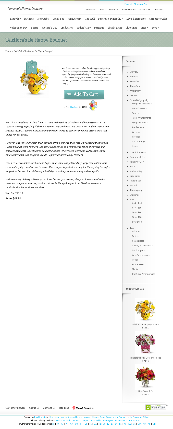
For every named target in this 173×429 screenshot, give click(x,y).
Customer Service (15, 408)
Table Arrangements (141, 118)
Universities (145, 9)
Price (144, 27)
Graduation (66, 27)
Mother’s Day (49, 27)
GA (95, 424)
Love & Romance (136, 18)
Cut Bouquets (138, 250)
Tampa (84, 420)
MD (139, 424)
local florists (40, 417)
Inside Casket (138, 127)
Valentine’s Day (19, 27)
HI (100, 424)
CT (81, 424)
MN (154, 424)
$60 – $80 (136, 212)
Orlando (67, 420)
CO (76, 424)
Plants (135, 269)
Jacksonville (95, 420)
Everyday (15, 18)
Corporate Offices (141, 417)
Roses (135, 260)
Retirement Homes (58, 417)
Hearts (135, 146)
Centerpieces (138, 241)
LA (129, 424)
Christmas (131, 27)
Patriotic (99, 27)
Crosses (136, 137)
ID (104, 424)
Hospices (87, 417)
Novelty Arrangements (142, 245)
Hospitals (113, 9)
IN (112, 424)
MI (149, 424)
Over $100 (137, 222)
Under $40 (137, 203)
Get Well (90, 18)
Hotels (103, 9)
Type (155, 27)
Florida (59, 420)
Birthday (29, 18)
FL (91, 424)
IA (116, 424)
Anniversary (74, 18)
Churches (158, 9)
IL (108, 424)
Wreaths (136, 132)
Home (8, 51)
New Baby (43, 18)
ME (134, 424)
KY (125, 424)
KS (120, 424)
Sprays (135, 113)
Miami (76, 420)
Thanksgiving (114, 27)
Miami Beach (121, 420)
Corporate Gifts (158, 18)
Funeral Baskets (139, 108)
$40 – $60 (136, 208)
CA (71, 424)
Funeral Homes (129, 9)
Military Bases (98, 417)
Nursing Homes (75, 417)
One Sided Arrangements (143, 274)
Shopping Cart (141, 4)
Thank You (58, 18)
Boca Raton (134, 420)
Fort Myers (108, 420)
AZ (62, 424)
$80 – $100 (137, 217)
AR (67, 424)
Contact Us (49, 408)
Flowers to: (91, 9)
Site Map (64, 408)
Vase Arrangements (141, 255)
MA (144, 424)
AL (53, 424)
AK (58, 424)
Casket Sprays (138, 141)
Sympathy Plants (140, 122)
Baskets (135, 236)
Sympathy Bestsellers (142, 104)
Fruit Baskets (138, 264)
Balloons (136, 231)
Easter (34, 27)
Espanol (128, 4)
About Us (34, 408)
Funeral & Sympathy (110, 18)
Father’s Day (84, 27)
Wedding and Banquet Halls (119, 417)
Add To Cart (86, 94)
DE (86, 424)
